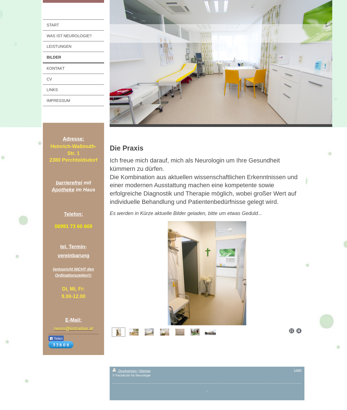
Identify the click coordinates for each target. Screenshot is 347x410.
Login (297, 370)
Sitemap (145, 370)
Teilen (56, 339)
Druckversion (124, 370)
